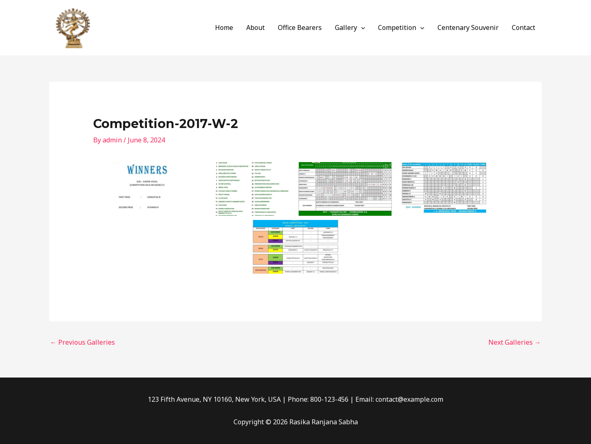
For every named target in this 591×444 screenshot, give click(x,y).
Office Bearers (300, 27)
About (255, 27)
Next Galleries (514, 342)
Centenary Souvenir (468, 27)
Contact (523, 27)
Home (224, 27)
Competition (401, 27)
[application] (361, 27)
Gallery (350, 27)
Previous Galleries (82, 342)
